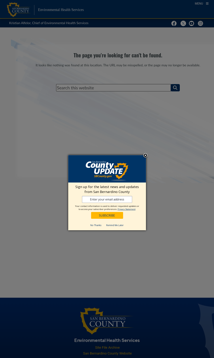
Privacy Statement (127, 209)
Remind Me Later (115, 225)
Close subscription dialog (145, 155)
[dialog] (107, 192)
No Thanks (95, 225)
